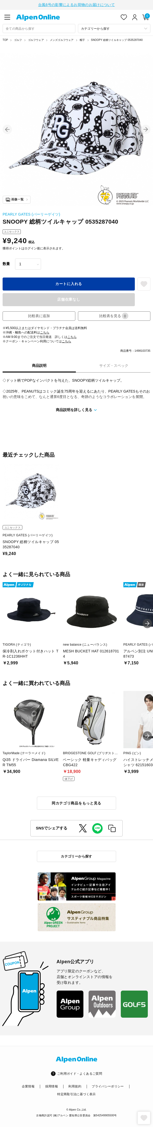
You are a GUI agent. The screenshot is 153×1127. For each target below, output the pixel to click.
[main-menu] (7, 16)
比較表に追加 (39, 315)
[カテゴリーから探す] (114, 28)
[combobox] (39, 28)
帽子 (82, 39)
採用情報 (51, 1086)
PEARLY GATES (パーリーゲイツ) (31, 214)
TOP (5, 39)
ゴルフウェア (36, 39)
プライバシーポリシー (108, 1086)
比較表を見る (113, 315)
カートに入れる (68, 283)
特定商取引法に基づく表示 (76, 1093)
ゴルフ (18, 39)
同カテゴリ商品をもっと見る (76, 803)
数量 (6, 263)
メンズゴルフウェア (62, 39)
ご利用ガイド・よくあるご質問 (79, 1073)
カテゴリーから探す (76, 856)
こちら (44, 332)
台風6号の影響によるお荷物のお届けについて (76, 4)
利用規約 (74, 1086)
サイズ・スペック (113, 365)
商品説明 (39, 365)
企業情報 (28, 1086)
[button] (7, 129)
